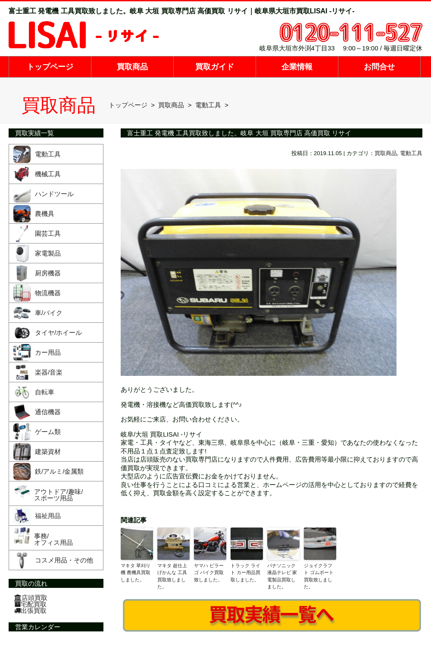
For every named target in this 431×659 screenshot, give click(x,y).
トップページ (50, 66)
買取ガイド (214, 66)
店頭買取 (30, 597)
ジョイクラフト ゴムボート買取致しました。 (319, 576)
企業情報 (296, 66)
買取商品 (132, 66)
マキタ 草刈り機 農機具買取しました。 (135, 572)
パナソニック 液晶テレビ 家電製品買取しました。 (282, 576)
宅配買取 (30, 604)
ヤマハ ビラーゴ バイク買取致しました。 (209, 572)
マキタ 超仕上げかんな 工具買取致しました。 (172, 576)
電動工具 (411, 153)
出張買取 (30, 610)
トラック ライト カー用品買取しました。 (245, 572)
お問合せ (379, 66)
